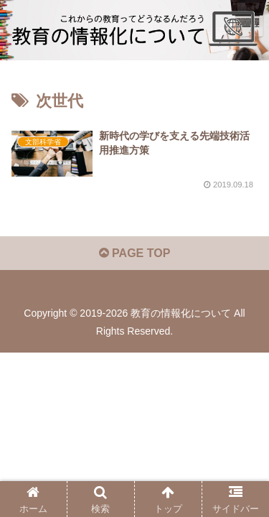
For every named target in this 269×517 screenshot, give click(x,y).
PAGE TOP (135, 253)
